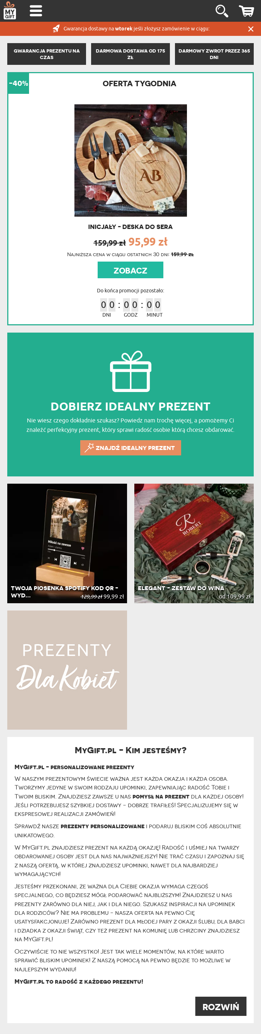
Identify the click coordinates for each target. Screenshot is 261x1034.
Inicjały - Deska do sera (130, 226)
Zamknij (250, 29)
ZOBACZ (130, 270)
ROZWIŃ (221, 1007)
